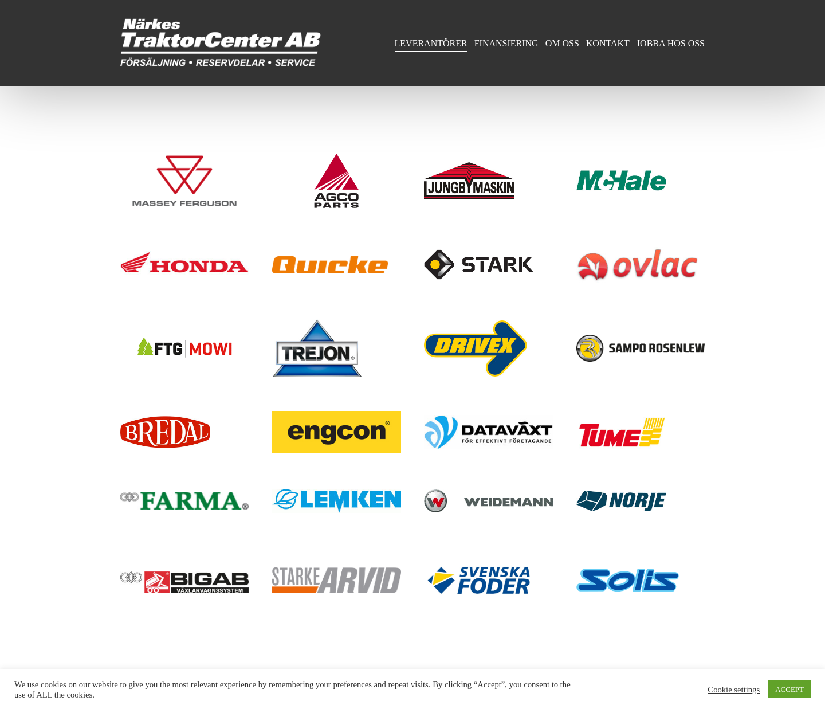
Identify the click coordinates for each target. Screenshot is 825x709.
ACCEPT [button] (789, 689)
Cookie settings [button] (734, 689)
